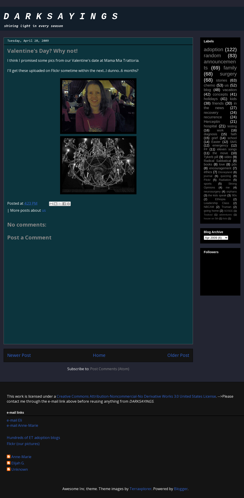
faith (234, 134)
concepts (220, 94)
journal (208, 176)
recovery (211, 112)
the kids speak (217, 195)
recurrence (213, 117)
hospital (210, 126)
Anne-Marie (21, 457)
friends (217, 103)
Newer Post (19, 355)
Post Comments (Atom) (109, 368)
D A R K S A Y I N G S (60, 17)
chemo (209, 85)
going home (211, 210)
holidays (211, 99)
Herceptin (212, 121)
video (228, 157)
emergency (220, 145)
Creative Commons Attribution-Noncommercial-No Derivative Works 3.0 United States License (136, 396)
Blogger (181, 488)
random (212, 55)
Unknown (19, 469)
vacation (230, 90)
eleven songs (227, 149)
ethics (208, 172)
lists (225, 218)
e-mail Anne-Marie (22, 425)
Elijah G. (17, 463)
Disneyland (225, 172)
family (230, 68)
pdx (234, 164)
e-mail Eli (14, 420)
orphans (232, 191)
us (44, 210)
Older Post (178, 355)
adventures (225, 214)
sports (207, 183)
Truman (226, 207)
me (228, 187)
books (208, 164)
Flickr (207, 179)
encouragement (220, 168)
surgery (228, 74)
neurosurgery (212, 191)
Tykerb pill (211, 157)
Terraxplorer (140, 488)
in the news (220, 105)
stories (221, 80)
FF (206, 149)
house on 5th (211, 218)
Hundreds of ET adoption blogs (33, 437)
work (220, 130)
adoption (213, 49)
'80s (234, 195)
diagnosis (210, 134)
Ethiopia (220, 199)
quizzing (226, 176)
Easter (215, 142)
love (222, 164)
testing (232, 126)
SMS (233, 142)
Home (99, 355)
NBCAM (209, 207)
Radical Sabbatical (217, 161)
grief (214, 138)
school (232, 138)
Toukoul (208, 214)
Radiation (225, 179)
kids (233, 99)
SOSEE (228, 210)
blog (207, 90)
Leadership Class (216, 203)
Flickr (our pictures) (23, 443)
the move (220, 153)
